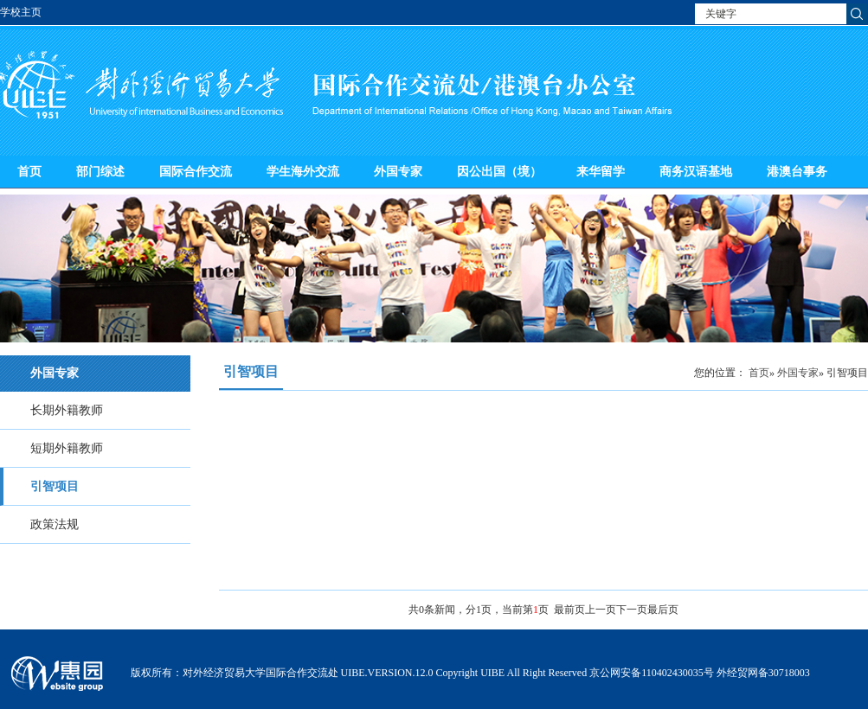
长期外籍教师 (66, 410)
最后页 (662, 610)
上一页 (600, 610)
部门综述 (100, 171)
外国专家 (398, 171)
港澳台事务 (797, 171)
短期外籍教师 (66, 448)
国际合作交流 (195, 171)
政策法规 (54, 524)
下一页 (631, 610)
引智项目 (54, 486)
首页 (29, 171)
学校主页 (21, 12)
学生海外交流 (303, 171)
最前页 (569, 610)
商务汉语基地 (695, 171)
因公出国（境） (499, 171)
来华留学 (600, 171)
